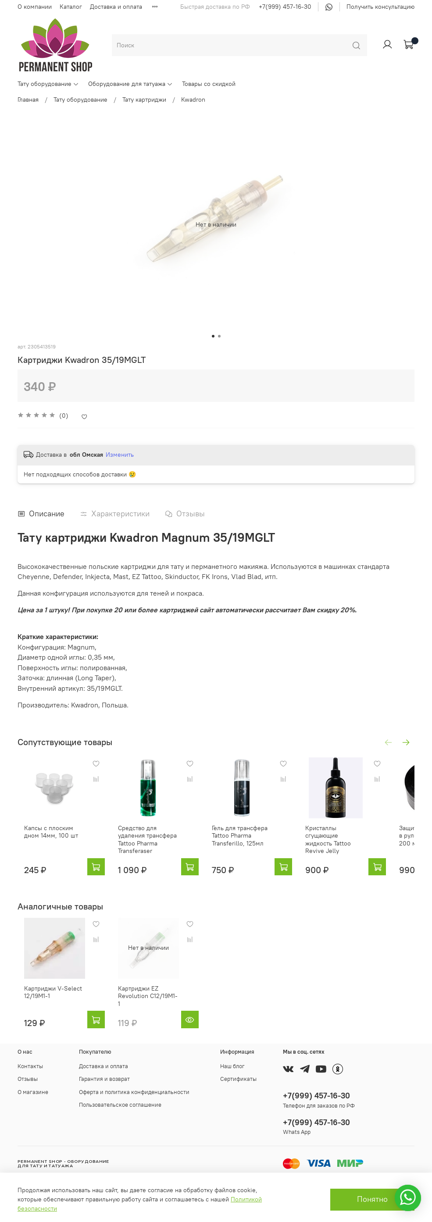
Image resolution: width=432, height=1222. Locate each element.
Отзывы (28, 1079)
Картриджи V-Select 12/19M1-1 (46, 1002)
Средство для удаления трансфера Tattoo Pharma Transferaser (153, 844)
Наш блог (232, 1066)
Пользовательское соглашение (120, 1104)
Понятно (372, 1199)
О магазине (33, 1092)
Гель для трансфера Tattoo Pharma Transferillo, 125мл (250, 844)
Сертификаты (238, 1079)
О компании (35, 7)
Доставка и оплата (116, 7)
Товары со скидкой (209, 84)
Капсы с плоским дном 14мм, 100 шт (50, 840)
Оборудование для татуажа (130, 84)
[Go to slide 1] (213, 336)
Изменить (120, 454)
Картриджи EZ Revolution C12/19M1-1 (151, 1002)
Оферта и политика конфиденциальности (134, 1092)
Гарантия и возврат (104, 1079)
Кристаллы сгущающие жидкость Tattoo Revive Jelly (358, 844)
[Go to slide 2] (219, 336)
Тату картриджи (144, 99)
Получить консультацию (380, 7)
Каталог (71, 7)
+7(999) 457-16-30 (285, 7)
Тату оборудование (48, 84)
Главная (28, 99)
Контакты (30, 1066)
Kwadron (193, 99)
